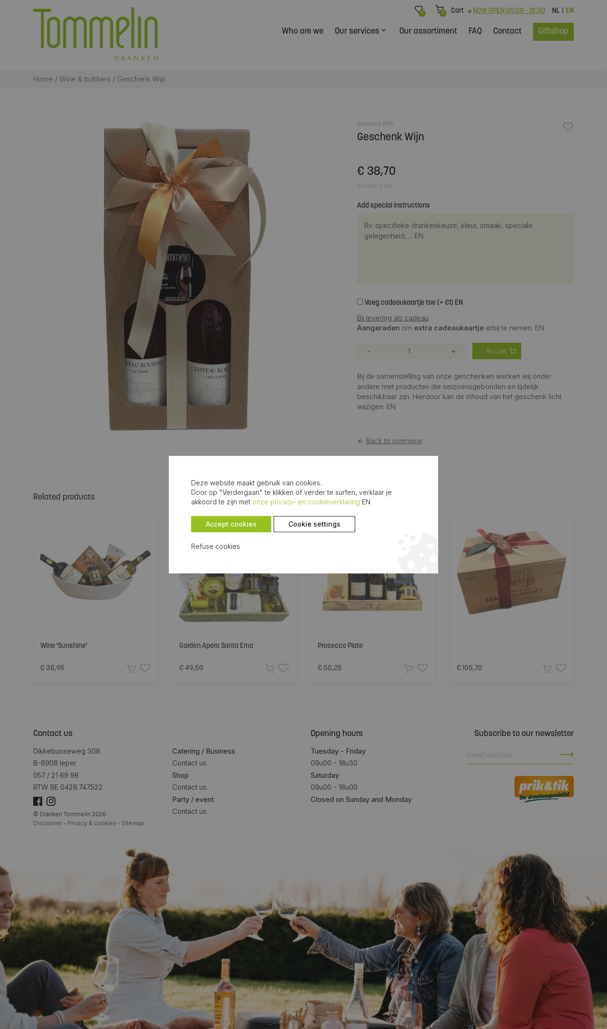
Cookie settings (299, 524)
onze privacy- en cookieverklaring (242, 502)
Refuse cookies (199, 546)
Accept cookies (215, 524)
